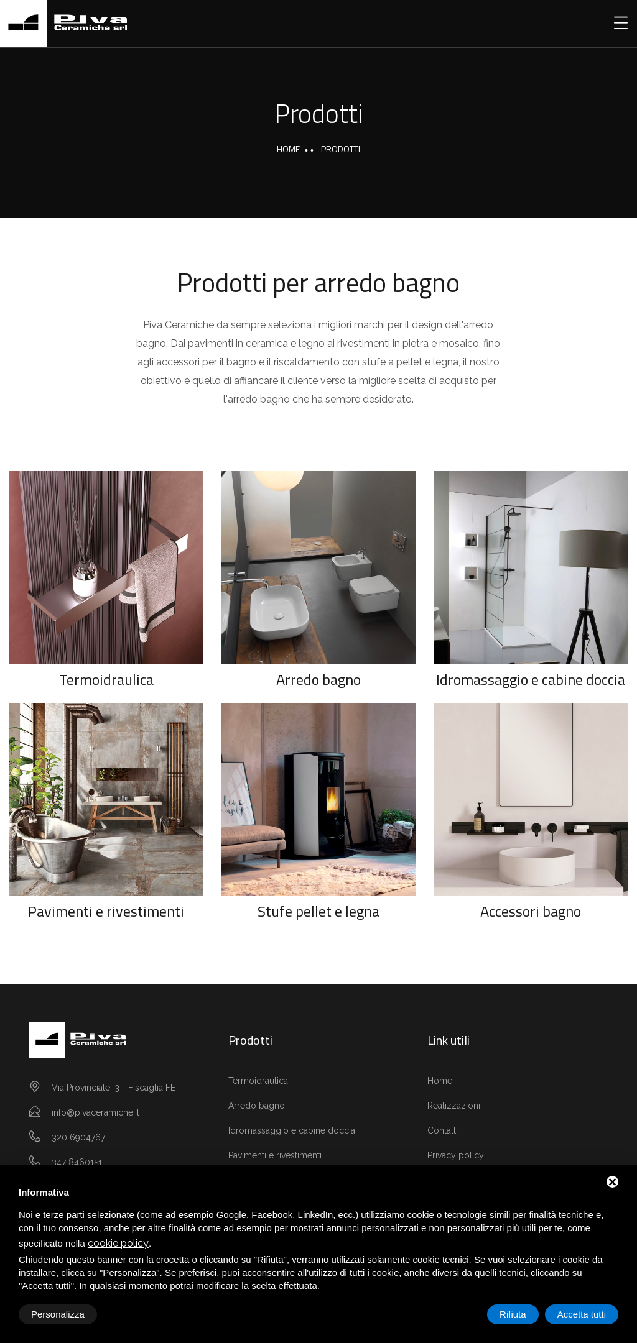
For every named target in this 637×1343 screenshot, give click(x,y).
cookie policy (118, 1243)
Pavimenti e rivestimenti (106, 911)
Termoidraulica (106, 679)
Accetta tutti (581, 1314)
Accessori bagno (530, 911)
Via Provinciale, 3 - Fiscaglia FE (113, 1088)
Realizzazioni (453, 1106)
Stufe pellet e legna (318, 911)
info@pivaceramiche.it (95, 1112)
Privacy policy (455, 1155)
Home (288, 148)
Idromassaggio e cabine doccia (530, 679)
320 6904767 (78, 1137)
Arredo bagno (318, 679)
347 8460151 (77, 1162)
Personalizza (58, 1314)
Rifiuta (513, 1314)
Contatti (442, 1130)
